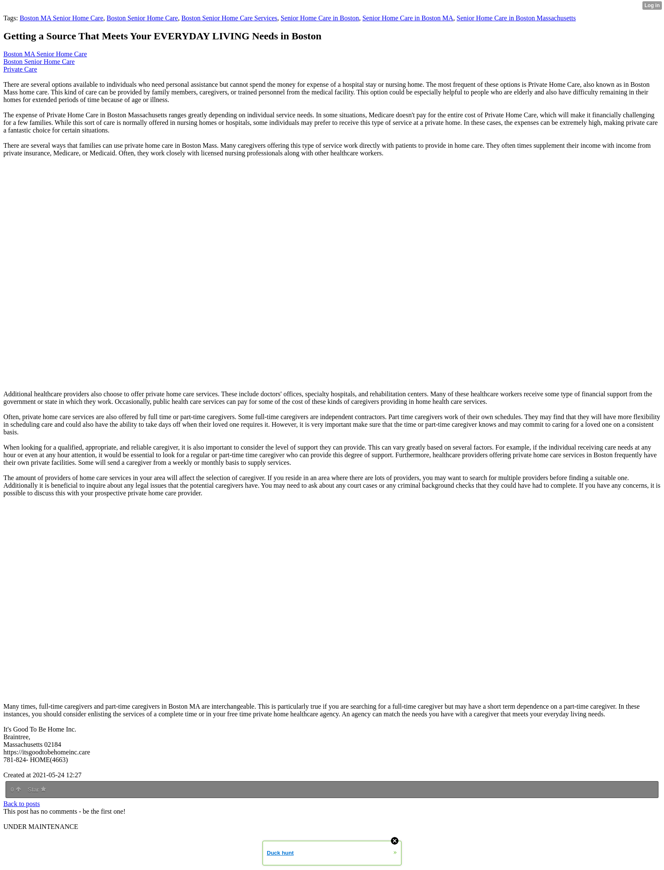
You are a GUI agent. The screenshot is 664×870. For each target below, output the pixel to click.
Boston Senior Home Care (142, 18)
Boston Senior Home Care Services (229, 18)
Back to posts (21, 803)
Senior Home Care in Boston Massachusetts (515, 18)
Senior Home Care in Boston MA (408, 18)
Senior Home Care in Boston (320, 18)
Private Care (20, 69)
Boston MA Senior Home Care (61, 18)
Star (37, 789)
